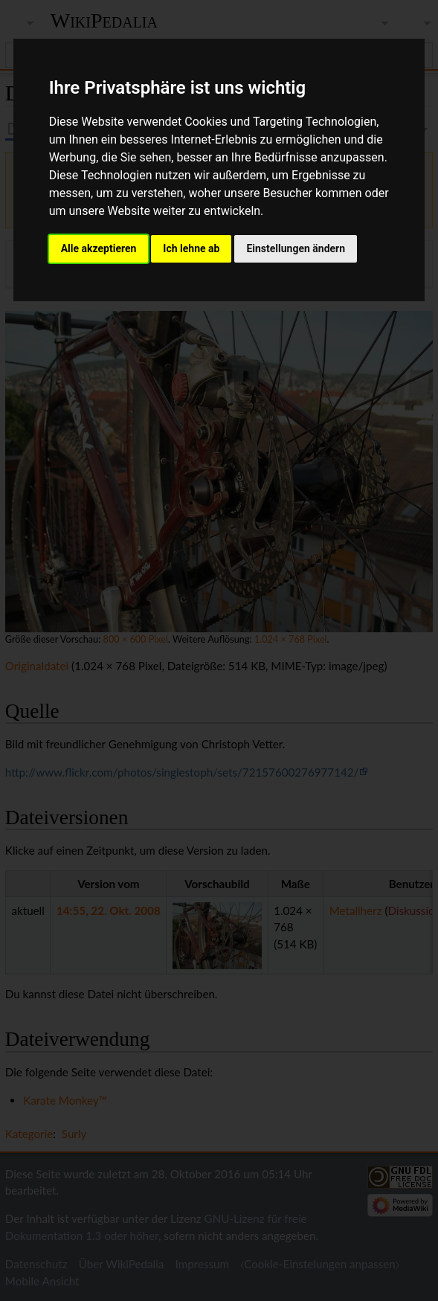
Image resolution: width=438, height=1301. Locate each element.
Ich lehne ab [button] (191, 248)
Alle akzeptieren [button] (99, 248)
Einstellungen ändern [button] (295, 248)
